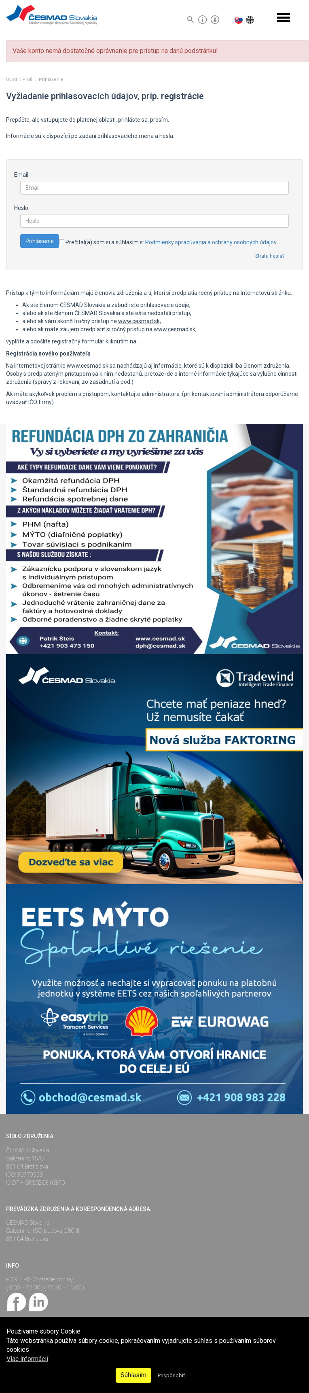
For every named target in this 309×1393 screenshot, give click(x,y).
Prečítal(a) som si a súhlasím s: (168, 242)
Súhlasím (133, 1375)
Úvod (12, 79)
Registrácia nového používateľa (48, 353)
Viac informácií (27, 1359)
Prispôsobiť (171, 1375)
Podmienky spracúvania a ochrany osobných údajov (211, 242)
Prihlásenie (51, 79)
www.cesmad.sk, (139, 321)
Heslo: (22, 208)
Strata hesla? (269, 256)
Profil (28, 79)
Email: (22, 174)
